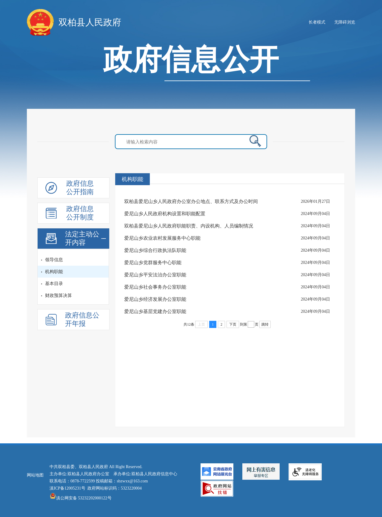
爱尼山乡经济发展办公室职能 (155, 299)
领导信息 (54, 259)
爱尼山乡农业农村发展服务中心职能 (162, 238)
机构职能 (54, 271)
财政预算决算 (58, 295)
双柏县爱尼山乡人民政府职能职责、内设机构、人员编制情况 (188, 225)
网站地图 (35, 475)
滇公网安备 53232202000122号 (81, 498)
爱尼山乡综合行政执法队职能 (155, 250)
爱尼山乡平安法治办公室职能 (155, 274)
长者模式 (317, 22)
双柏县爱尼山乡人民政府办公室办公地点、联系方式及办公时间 (191, 201)
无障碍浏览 (344, 22)
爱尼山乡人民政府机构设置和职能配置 (164, 213)
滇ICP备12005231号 (67, 488)
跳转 (265, 324)
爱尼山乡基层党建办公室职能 (155, 311)
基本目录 (54, 283)
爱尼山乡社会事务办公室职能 (155, 287)
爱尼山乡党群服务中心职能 (152, 262)
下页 (232, 324)
